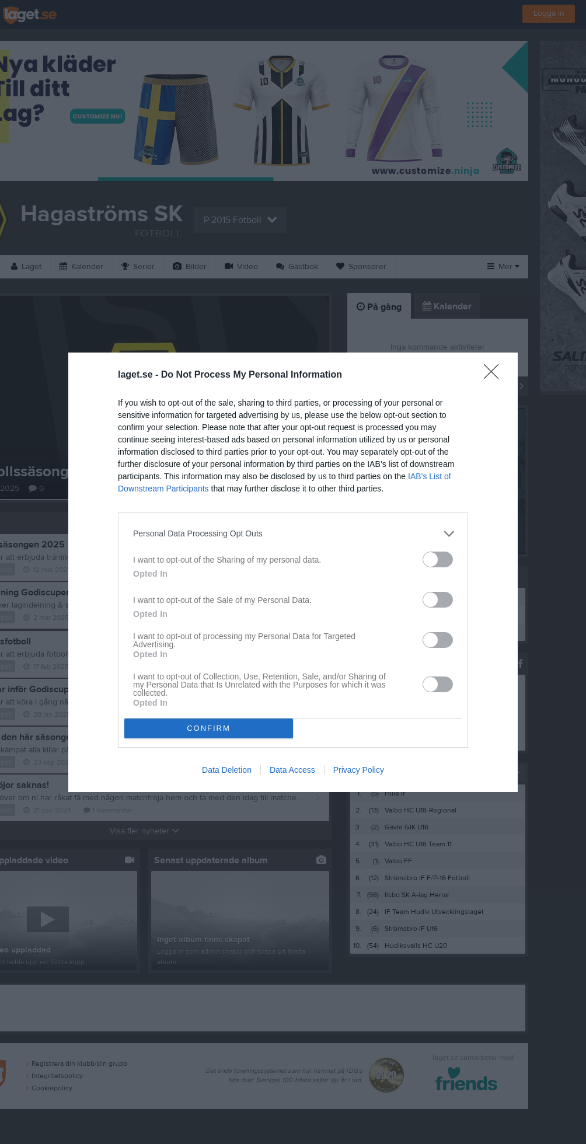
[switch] (438, 559)
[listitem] (293, 534)
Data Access (292, 770)
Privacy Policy (358, 770)
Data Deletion (227, 770)
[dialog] (293, 572)
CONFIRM (209, 728)
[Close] (495, 375)
